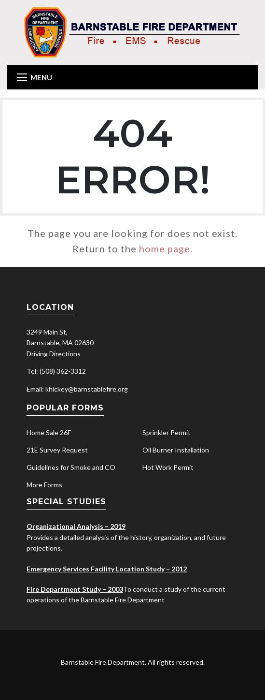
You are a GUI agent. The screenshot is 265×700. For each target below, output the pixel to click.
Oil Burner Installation (175, 450)
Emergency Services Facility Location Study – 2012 (107, 569)
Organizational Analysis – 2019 (76, 526)
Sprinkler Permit (166, 432)
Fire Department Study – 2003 (75, 589)
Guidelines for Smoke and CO (71, 467)
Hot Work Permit (168, 467)
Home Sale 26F (49, 432)
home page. (166, 248)
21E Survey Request (57, 450)
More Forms (44, 485)
